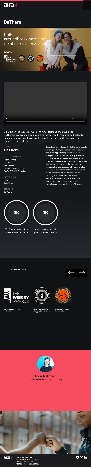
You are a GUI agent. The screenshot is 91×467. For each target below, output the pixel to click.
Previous (71, 273)
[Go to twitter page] (81, 457)
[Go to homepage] (11, 5)
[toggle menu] (88, 7)
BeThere (8, 192)
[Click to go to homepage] (10, 460)
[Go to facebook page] (77, 457)
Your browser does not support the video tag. (45, 103)
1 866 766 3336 (33, 464)
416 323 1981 (21, 464)
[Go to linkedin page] (85, 457)
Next (82, 273)
